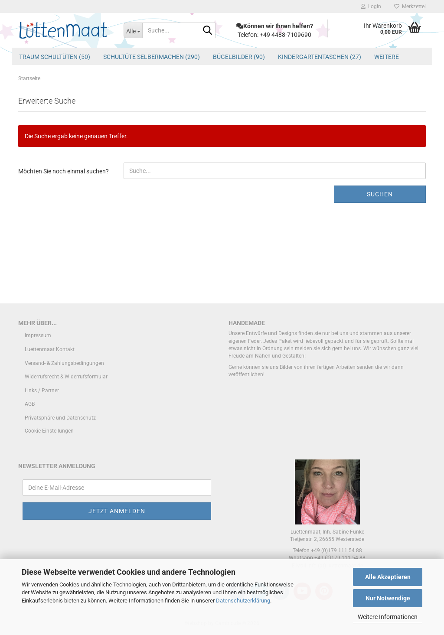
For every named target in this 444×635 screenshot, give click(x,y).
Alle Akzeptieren (388, 576)
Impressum (38, 335)
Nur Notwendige (388, 598)
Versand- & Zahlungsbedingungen (64, 363)
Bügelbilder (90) (239, 56)
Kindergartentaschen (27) (319, 56)
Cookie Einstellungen (49, 431)
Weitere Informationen (388, 616)
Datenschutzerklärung (243, 600)
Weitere (386, 56)
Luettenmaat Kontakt (50, 349)
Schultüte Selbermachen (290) (151, 56)
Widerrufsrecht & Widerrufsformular (66, 377)
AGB (30, 404)
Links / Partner (42, 391)
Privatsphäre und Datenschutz (60, 418)
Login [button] (371, 6)
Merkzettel (410, 6)
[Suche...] (133, 30)
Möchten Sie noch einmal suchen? (63, 171)
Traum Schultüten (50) (54, 56)
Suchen (380, 194)
